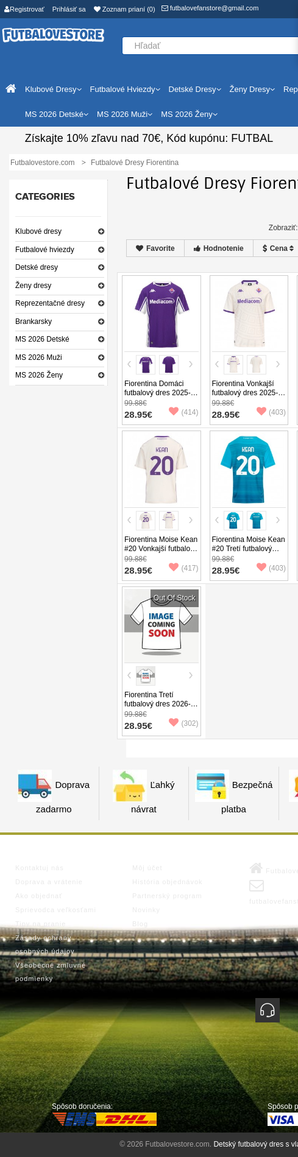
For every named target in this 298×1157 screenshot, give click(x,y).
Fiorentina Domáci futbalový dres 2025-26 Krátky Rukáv (157, 392)
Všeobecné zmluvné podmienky (50, 972)
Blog (140, 923)
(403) (271, 412)
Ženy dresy (33, 285)
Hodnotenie (219, 248)
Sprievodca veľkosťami (55, 909)
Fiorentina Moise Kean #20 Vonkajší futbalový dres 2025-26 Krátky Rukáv (160, 553)
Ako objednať (38, 895)
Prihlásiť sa (69, 9)
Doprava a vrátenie (49, 881)
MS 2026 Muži (38, 357)
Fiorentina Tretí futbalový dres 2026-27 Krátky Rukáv (157, 704)
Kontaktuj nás (39, 867)
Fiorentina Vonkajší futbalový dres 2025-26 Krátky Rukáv (245, 392)
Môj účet (147, 867)
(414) (183, 412)
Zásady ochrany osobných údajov (45, 944)
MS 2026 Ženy (39, 375)
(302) (183, 723)
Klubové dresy (38, 231)
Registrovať (24, 9)
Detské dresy (36, 267)
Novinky (146, 909)
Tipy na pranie (40, 923)
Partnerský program (167, 895)
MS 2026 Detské (42, 339)
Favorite (155, 248)
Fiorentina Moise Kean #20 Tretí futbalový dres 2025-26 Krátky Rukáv (248, 553)
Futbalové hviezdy (44, 249)
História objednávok (167, 881)
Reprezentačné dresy (50, 303)
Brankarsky (33, 321)
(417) (183, 568)
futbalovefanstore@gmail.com (210, 8)
